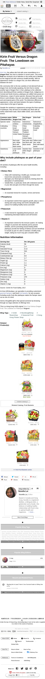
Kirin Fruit (18, 537)
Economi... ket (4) (33, 422)
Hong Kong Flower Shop (14, 535)
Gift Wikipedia (32, 655)
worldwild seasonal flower (24, 532)
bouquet (4, 530)
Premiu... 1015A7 (22, 463)
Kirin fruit (3, 72)
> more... (31, 511)
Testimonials (30, 639)
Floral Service (15, 658)
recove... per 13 (27, 332)
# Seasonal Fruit (27, 315)
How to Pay (27, 647)
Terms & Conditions (17, 655)
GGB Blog (27, 658)
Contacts (37, 636)
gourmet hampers (6, 293)
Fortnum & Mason (13, 533)
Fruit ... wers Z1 (27, 393)
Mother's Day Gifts (17, 530)
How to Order (15, 647)
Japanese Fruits (33, 538)
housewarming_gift (27, 535)
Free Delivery (11, 2)
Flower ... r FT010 (11, 422)
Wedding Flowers (11, 532)
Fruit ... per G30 (27, 353)
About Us (25, 636)
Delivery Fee (32, 649)
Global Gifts (14, 641)
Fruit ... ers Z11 (27, 373)
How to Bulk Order (17, 649)
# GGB (14, 313)
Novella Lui (6, 68)
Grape (29, 533)
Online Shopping (10, 537)
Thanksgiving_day (12, 538)
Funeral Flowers (23, 538)
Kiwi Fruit (41, 538)
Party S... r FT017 (11, 442)
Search (18, 639)
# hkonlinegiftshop (26, 313)
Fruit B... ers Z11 (33, 442)
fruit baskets (23, 293)
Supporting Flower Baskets (31, 530)
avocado (9, 530)
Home (14, 636)
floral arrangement (26, 537)
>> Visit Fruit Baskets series (22, 469)
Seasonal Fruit (23, 533)
